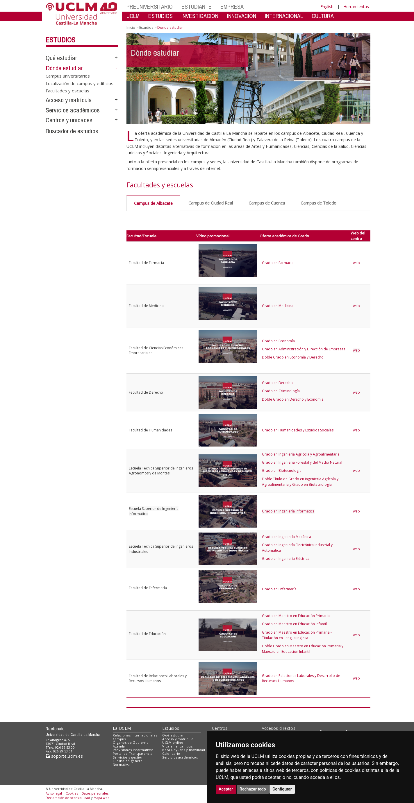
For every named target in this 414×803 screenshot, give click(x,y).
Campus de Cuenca (267, 203)
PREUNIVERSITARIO (149, 6)
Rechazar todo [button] (253, 789)
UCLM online (172, 742)
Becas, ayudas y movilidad (183, 750)
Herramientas (356, 6)
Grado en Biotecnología (281, 470)
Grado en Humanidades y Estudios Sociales (297, 430)
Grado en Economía (278, 340)
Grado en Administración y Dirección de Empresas (303, 349)
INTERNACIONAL (284, 16)
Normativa (121, 764)
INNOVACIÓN (241, 16)
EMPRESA (232, 6)
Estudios (60, 39)
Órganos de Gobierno (131, 742)
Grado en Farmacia (278, 262)
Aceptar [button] (226, 789)
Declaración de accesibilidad (68, 797)
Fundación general (128, 761)
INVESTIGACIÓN (199, 16)
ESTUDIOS (160, 16)
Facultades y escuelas (67, 91)
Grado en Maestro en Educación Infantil (294, 623)
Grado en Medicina (277, 305)
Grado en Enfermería (279, 589)
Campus (119, 739)
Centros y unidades (69, 120)
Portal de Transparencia (133, 753)
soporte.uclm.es (64, 756)
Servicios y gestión (128, 757)
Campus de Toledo (318, 203)
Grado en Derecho (277, 382)
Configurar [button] (282, 789)
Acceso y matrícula (69, 100)
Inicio (130, 27)
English (326, 6)
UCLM (133, 16)
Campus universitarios (68, 76)
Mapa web (102, 797)
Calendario (171, 753)
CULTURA (323, 16)
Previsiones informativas (133, 750)
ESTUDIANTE (196, 6)
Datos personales (95, 793)
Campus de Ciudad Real (210, 203)
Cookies (72, 793)
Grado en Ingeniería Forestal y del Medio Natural (302, 462)
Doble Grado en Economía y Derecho (293, 357)
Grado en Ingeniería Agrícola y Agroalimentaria (301, 454)
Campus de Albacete (153, 203)
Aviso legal (54, 793)
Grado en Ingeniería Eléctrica (285, 558)
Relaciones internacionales (135, 735)
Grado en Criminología (281, 390)
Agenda (119, 746)
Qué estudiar (61, 57)
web (357, 262)
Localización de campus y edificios (79, 83)
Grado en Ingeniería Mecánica (286, 536)
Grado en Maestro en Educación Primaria (296, 615)
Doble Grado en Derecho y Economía (293, 399)
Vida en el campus (177, 746)
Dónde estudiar (64, 68)
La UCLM (122, 728)
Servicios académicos (73, 110)
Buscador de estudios (72, 131)
